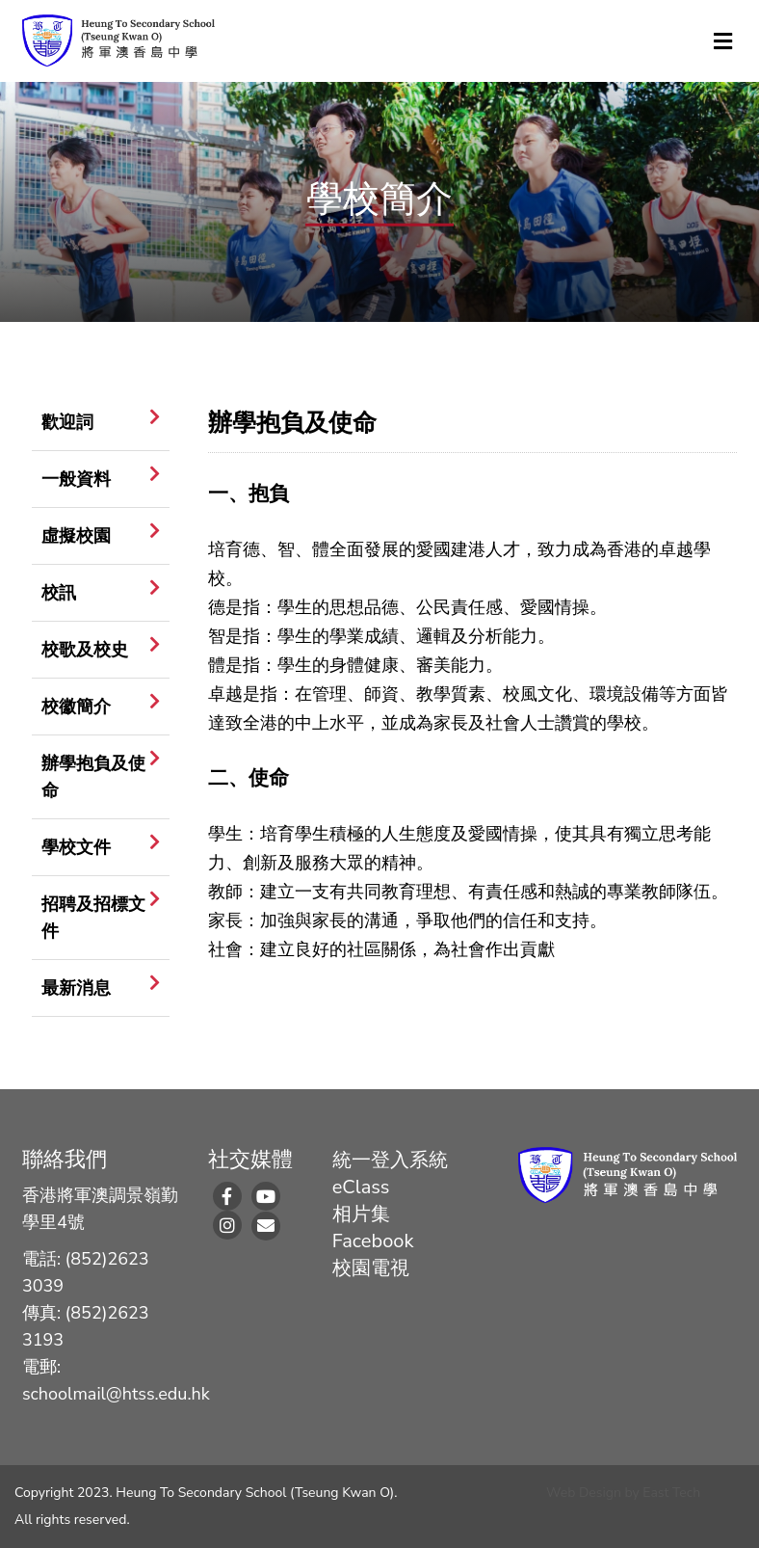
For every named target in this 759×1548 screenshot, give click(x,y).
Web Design (583, 1492)
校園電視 (370, 1268)
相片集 (361, 1214)
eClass (361, 1187)
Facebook (373, 1241)
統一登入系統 (390, 1160)
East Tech (671, 1492)
